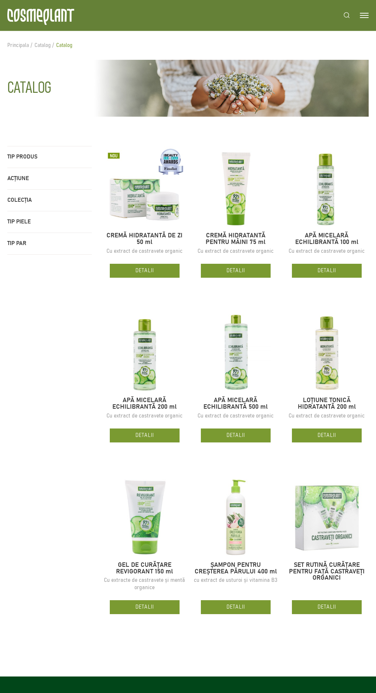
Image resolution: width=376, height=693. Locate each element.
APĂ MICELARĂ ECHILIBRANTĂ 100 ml (326, 239)
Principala (18, 45)
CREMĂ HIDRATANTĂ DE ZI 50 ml (144, 239)
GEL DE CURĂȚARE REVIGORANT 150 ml (144, 568)
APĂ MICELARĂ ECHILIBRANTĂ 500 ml (235, 403)
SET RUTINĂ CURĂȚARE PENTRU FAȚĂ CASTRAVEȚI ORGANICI (327, 571)
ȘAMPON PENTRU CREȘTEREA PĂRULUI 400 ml (236, 568)
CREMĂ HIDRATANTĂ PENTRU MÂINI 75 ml (235, 239)
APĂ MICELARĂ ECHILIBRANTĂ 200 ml (144, 403)
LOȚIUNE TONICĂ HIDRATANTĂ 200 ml (327, 403)
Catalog (43, 45)
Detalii (144, 270)
